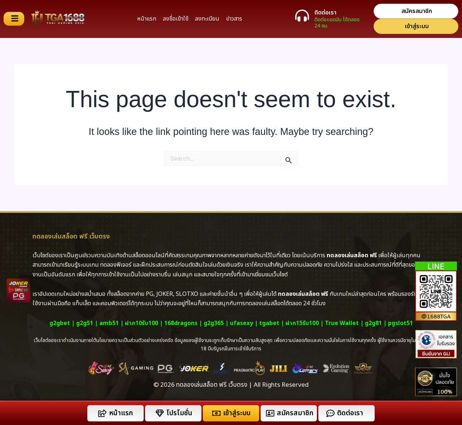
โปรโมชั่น (179, 413)
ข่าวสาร (234, 19)
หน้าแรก (146, 19)
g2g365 (214, 323)
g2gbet (59, 323)
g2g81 (373, 323)
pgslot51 (400, 323)
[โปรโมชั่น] (160, 413)
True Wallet (342, 323)
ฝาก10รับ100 (141, 323)
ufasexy (241, 323)
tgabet (269, 323)
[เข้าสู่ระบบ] (216, 413)
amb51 (109, 323)
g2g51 (84, 323)
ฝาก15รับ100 (302, 323)
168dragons (180, 323)
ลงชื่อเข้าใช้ (175, 19)
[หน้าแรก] (102, 413)
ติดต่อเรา (325, 12)
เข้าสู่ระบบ (236, 413)
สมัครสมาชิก (295, 413)
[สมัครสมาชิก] (270, 413)
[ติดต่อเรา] (302, 15)
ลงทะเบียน (207, 19)
